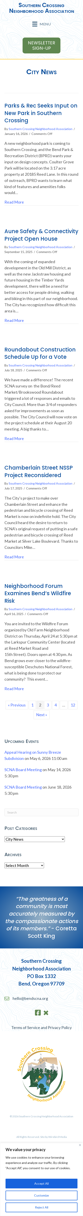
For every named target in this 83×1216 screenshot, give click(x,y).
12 (73, 704)
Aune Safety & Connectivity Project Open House (41, 235)
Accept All (41, 1183)
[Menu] (41, 24)
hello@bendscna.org (30, 998)
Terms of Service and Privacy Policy (41, 1027)
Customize (41, 1195)
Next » (41, 714)
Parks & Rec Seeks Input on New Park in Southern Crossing (40, 113)
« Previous (17, 704)
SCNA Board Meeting (23, 769)
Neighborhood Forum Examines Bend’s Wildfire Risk (37, 593)
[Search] (41, 812)
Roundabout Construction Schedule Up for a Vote (40, 353)
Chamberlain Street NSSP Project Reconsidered (38, 471)
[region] (41, 1179)
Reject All (41, 1207)
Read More (14, 201)
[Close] (80, 1145)
